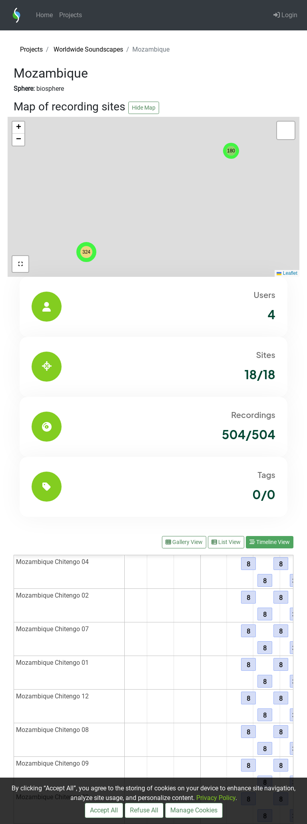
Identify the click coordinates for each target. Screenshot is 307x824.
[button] (86, 252)
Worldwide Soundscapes (88, 49)
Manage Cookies (193, 810)
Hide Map (143, 107)
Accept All (104, 810)
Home (44, 15)
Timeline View (269, 542)
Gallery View (184, 542)
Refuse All (144, 810)
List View (226, 542)
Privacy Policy (215, 798)
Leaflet (287, 273)
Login (285, 15)
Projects (70, 15)
